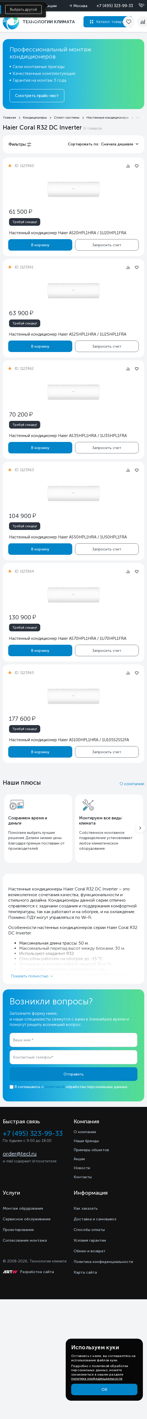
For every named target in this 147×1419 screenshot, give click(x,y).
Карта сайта (85, 1272)
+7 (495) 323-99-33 (114, 5)
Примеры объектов (91, 1150)
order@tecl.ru (20, 1153)
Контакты (83, 1177)
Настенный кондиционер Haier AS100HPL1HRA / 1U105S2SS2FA (69, 739)
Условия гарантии (90, 1240)
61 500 (20, 211)
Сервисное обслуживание (27, 1219)
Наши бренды (86, 1141)
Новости (82, 1168)
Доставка (12, 20)
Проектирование (18, 1229)
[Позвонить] (138, 5)
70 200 (21, 414)
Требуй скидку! (24, 222)
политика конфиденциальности (96, 1378)
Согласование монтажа (25, 1240)
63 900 (21, 313)
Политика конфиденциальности (103, 1261)
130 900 (22, 617)
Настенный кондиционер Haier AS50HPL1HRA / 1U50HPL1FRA (68, 537)
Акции (51, 6)
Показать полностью (29, 976)
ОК (104, 1389)
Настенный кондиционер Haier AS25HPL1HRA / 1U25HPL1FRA (67, 334)
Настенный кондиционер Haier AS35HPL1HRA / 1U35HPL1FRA (68, 435)
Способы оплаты (89, 1229)
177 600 (22, 718)
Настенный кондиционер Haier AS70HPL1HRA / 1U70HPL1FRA (67, 638)
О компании (132, 783)
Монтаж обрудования (23, 1208)
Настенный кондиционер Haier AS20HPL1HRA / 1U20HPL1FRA (67, 232)
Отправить (74, 1074)
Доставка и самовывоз (95, 1219)
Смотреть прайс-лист (37, 95)
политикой (55, 1086)
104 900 (22, 516)
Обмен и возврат (89, 1251)
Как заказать (86, 1208)
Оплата (34, 20)
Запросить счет (106, 244)
